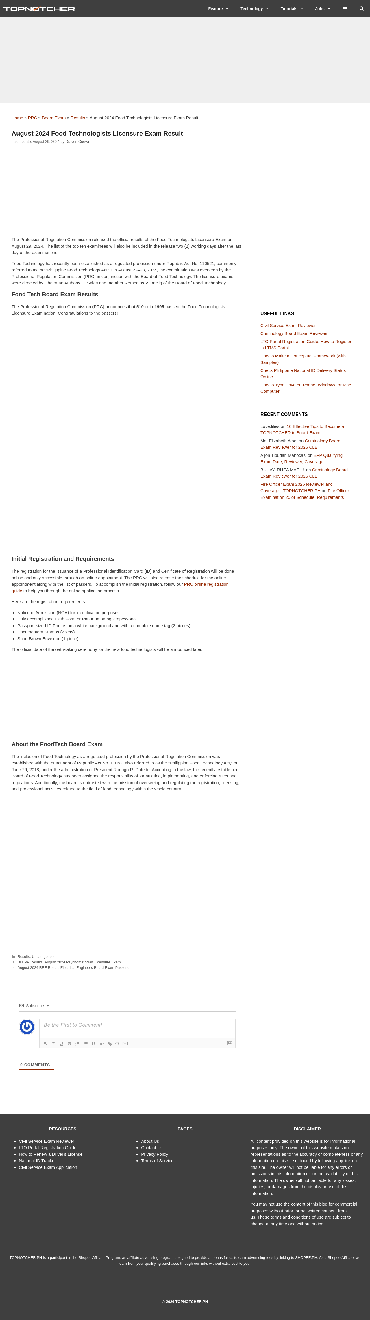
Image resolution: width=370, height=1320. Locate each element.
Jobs (325, 8)
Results (78, 117)
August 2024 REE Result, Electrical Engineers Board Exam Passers (73, 967)
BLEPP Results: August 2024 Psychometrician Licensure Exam (69, 962)
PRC (32, 117)
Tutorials (295, 8)
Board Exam (54, 117)
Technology (257, 8)
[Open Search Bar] (361, 8)
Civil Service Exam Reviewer (288, 325)
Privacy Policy (154, 1154)
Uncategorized (44, 956)
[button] (344, 8)
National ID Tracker (37, 1160)
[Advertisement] (185, 60)
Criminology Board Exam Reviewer (294, 333)
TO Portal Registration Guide (48, 1147)
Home (17, 117)
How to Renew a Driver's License (50, 1154)
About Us (150, 1141)
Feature (221, 8)
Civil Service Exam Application (48, 1167)
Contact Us (151, 1147)
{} (117, 1043)
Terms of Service (157, 1160)
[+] (125, 1043)
